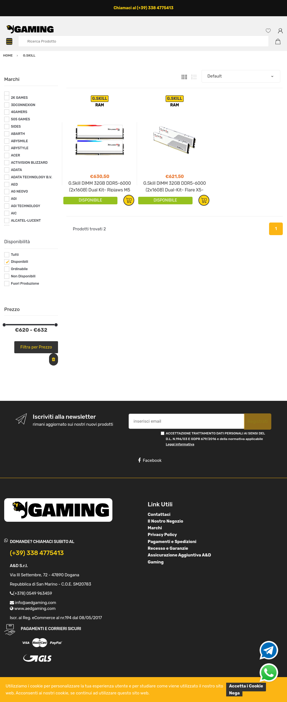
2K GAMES (19, 98)
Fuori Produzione (25, 284)
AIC (14, 213)
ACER (15, 155)
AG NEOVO (19, 191)
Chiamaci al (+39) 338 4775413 (143, 8)
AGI (14, 199)
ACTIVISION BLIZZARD (29, 163)
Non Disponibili (23, 276)
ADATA (16, 170)
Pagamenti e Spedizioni (172, 541)
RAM (99, 105)
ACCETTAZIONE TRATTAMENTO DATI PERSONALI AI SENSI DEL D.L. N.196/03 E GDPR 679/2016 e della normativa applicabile (215, 438)
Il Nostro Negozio (165, 521)
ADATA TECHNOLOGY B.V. (31, 177)
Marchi (155, 527)
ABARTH (18, 134)
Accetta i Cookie (246, 686)
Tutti (15, 255)
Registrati (257, 421)
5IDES (16, 126)
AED (14, 184)
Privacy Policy (162, 534)
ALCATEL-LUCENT (26, 221)
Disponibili (19, 262)
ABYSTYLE (20, 148)
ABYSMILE (19, 141)
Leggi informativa (180, 444)
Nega (234, 693)
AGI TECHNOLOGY (25, 206)
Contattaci (159, 514)
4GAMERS (19, 112)
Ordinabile (19, 269)
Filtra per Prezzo (36, 347)
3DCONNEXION (23, 105)
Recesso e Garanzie (168, 548)
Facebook (149, 460)
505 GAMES (20, 119)
